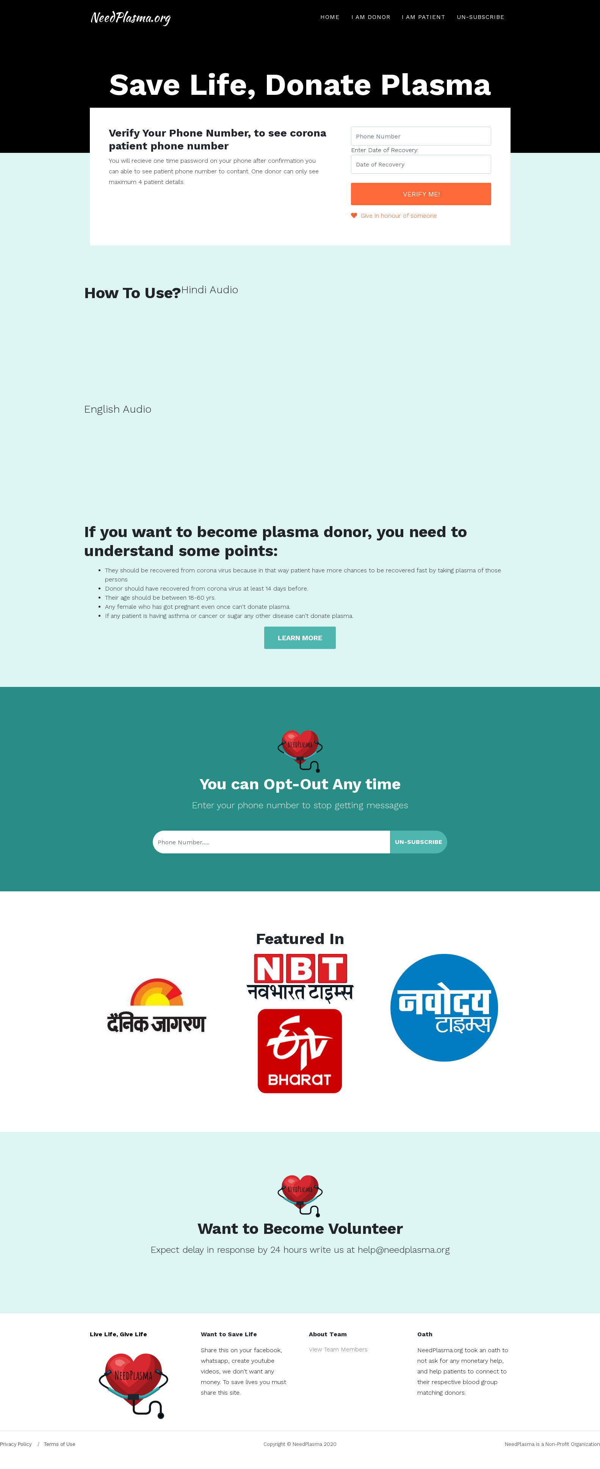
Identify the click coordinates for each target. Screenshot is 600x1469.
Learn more (300, 638)
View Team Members (338, 1349)
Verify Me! (421, 194)
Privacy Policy (15, 1444)
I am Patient (423, 25)
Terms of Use (59, 1444)
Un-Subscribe (480, 25)
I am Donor (370, 25)
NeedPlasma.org (147, 25)
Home (330, 25)
